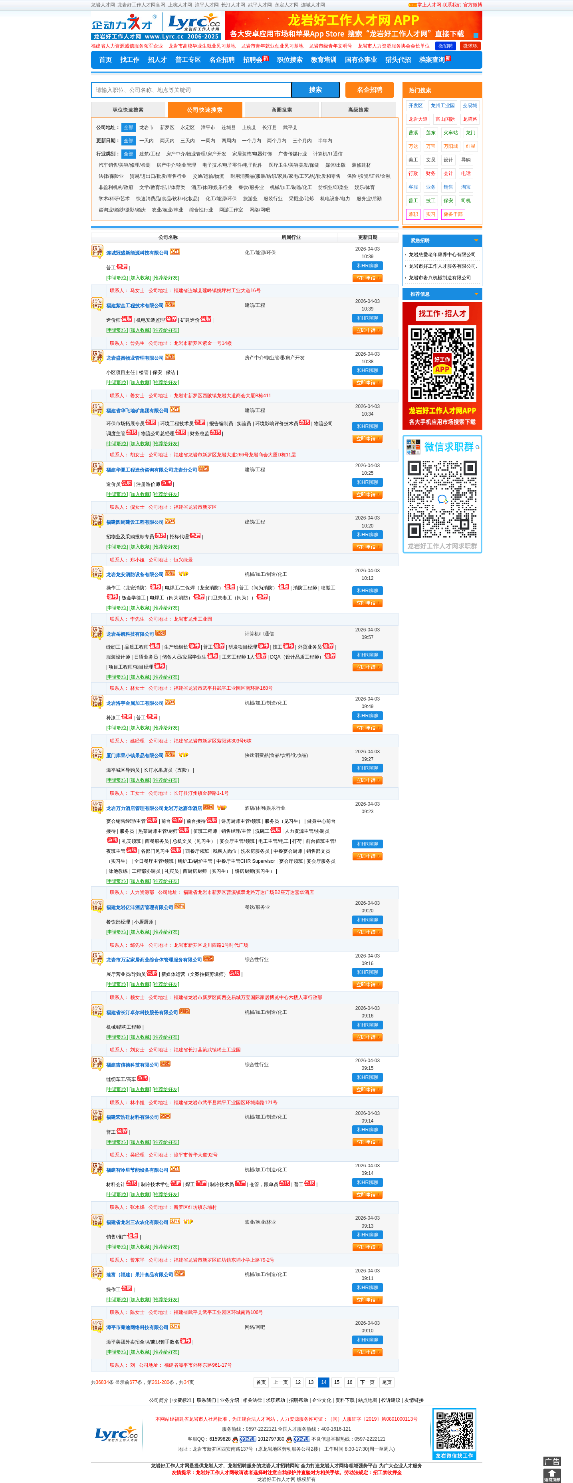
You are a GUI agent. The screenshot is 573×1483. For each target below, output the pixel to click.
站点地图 (367, 1400)
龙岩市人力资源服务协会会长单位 (394, 46)
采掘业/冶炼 (301, 198)
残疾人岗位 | (227, 851)
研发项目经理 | (250, 647)
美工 (413, 160)
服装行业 (273, 198)
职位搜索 (290, 59)
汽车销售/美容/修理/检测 (125, 165)
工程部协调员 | (148, 871)
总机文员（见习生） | (196, 841)
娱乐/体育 (365, 187)
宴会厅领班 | (293, 861)
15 (336, 1382)
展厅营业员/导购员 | (133, 974)
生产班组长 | (184, 647)
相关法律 (252, 1400)
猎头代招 (398, 59)
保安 (448, 200)
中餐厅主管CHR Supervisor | (247, 861)
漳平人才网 (207, 5)
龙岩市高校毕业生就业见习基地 (202, 46)
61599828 (232, 1439)
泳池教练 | (120, 871)
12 (298, 1382)
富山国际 (445, 119)
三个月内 (302, 140)
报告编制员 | (223, 423)
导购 (466, 160)
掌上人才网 (424, 5)
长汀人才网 (233, 5)
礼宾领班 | (133, 841)
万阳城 (451, 146)
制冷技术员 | (230, 1184)
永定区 (187, 127)
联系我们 (452, 5)
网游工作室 (231, 210)
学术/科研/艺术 (114, 198)
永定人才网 (287, 5)
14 (323, 1382)
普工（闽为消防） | (266, 588)
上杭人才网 (180, 5)
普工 (413, 200)
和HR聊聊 (367, 266)
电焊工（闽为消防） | (179, 598)
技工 (431, 200)
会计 (448, 173)
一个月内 (251, 140)
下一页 (367, 1382)
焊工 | (197, 1184)
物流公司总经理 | (165, 433)
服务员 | (129, 831)
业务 (431, 187)
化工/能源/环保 (221, 198)
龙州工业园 (443, 105)
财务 (431, 173)
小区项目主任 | (122, 372)
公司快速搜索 (205, 110)
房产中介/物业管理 (176, 165)
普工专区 (188, 59)
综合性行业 (201, 210)
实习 (431, 214)
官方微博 (472, 5)
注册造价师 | (155, 484)
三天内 (187, 140)
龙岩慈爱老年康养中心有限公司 (442, 254)
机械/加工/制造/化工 (291, 187)
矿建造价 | (197, 320)
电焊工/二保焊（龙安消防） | (202, 588)
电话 (466, 173)
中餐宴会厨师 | (290, 851)
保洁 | (172, 372)
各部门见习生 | (163, 851)
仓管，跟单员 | (272, 1184)
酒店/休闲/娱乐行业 (211, 187)
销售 (448, 187)
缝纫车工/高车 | (128, 1079)
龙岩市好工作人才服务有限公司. (443, 266)
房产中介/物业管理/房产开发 (196, 154)
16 (349, 1382)
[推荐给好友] (166, 278)
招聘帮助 (298, 1400)
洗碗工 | (270, 831)
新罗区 (167, 127)
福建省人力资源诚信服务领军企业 (127, 46)
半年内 (325, 140)
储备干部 (453, 214)
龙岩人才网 (103, 5)
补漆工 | (121, 718)
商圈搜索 (282, 110)
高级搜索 (358, 110)
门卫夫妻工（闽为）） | (239, 598)
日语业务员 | (148, 657)
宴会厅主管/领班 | (239, 841)
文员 (431, 160)
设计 (448, 160)
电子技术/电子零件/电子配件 (232, 165)
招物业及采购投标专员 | (138, 536)
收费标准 (182, 1400)
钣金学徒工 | (136, 598)
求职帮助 (275, 1400)
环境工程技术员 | (184, 423)
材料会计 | (123, 1184)
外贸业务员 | (317, 647)
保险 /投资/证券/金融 (369, 176)
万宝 (431, 146)
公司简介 (159, 1400)
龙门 (471, 132)
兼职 (413, 214)
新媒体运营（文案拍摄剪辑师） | (201, 974)
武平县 (290, 127)
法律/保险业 (111, 176)
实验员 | (246, 423)
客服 (413, 187)
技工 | (285, 647)
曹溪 (413, 132)
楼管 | (146, 372)
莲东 (431, 132)
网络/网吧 (260, 210)
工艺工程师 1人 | (246, 657)
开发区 (415, 105)
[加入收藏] (140, 278)
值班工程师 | (207, 831)
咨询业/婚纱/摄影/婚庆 (122, 210)
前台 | (173, 821)
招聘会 (256, 59)
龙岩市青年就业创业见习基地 (272, 46)
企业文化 (321, 1400)
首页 (105, 59)
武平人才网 (260, 5)
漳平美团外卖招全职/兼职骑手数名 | (150, 1342)
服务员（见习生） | (286, 821)
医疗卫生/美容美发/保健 (294, 165)
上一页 (281, 1382)
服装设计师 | (120, 657)
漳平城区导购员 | (125, 770)
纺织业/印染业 (333, 187)
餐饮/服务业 (251, 187)
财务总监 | (206, 433)
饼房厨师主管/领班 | (243, 821)
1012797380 (284, 1439)
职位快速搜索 (128, 110)
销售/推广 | (123, 1237)
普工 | (118, 268)
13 (310, 1382)
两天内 (167, 140)
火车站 (451, 132)
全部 (128, 127)
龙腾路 (470, 119)
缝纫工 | (115, 647)
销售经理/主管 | (238, 831)
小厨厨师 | (145, 922)
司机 (466, 200)
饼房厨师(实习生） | (256, 871)
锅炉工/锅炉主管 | (197, 861)
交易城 (470, 105)
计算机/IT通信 (328, 154)
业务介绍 (229, 1400)
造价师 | (121, 320)
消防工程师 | (307, 588)
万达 (413, 146)
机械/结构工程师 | (125, 1027)
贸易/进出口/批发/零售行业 (158, 176)
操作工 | (120, 1289)
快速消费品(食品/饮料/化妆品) (168, 198)
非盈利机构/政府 (116, 187)
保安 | (159, 372)
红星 (471, 146)
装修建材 (361, 165)
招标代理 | (186, 536)
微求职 (470, 46)
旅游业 (250, 198)
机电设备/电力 (335, 198)
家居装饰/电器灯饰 (252, 154)
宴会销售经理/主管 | (133, 821)
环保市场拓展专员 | (133, 423)
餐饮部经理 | (120, 922)
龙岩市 (146, 127)
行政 (413, 173)
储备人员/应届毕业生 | (192, 657)
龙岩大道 (418, 119)
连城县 (229, 127)
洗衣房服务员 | (257, 851)
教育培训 (324, 59)
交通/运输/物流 (208, 176)
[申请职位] (117, 278)
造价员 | (121, 484)
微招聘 (445, 46)
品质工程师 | (144, 647)
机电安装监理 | (158, 320)
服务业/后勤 (369, 198)
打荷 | (299, 841)
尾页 (387, 1382)
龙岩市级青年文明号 (330, 46)
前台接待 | (203, 821)
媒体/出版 (335, 165)
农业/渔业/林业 (167, 210)
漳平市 (208, 127)
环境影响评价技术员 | (284, 423)
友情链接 (414, 1400)
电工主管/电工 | (275, 841)
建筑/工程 (149, 154)
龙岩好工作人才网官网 (141, 5)
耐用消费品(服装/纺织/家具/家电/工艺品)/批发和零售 (285, 176)
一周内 (208, 140)
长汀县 (269, 127)
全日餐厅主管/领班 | (156, 861)
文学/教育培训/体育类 (162, 187)
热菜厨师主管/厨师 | (165, 831)
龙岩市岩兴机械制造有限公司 (440, 278)
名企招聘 (222, 59)
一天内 (146, 140)
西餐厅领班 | (199, 851)
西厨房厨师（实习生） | (209, 871)
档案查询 (435, 59)
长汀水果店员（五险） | (169, 770)
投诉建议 (391, 1400)
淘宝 (466, 187)
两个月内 (276, 140)
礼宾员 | (174, 871)
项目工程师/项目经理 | (138, 667)
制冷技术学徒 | (163, 1184)
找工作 (129, 59)
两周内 (229, 140)
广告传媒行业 (292, 154)
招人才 (157, 59)
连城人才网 (313, 5)
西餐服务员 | (159, 841)
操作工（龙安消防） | (135, 588)
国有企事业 (361, 59)
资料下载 (345, 1400)
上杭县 (249, 127)
